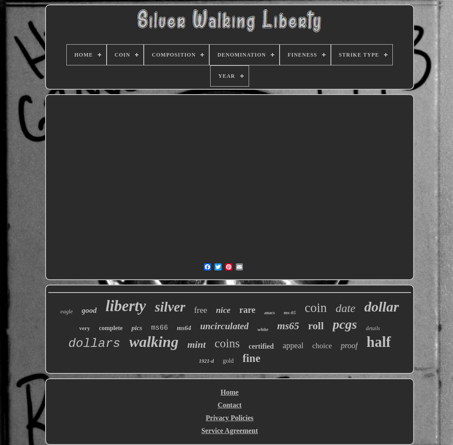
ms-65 (290, 312)
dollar (381, 307)
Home (230, 392)
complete (111, 328)
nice (223, 310)
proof (349, 345)
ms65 (288, 325)
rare (247, 310)
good (89, 310)
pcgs (345, 324)
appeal (293, 345)
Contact (230, 405)
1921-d (206, 361)
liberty (126, 306)
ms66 (159, 328)
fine (251, 358)
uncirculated (224, 326)
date (346, 308)
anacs (269, 312)
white (262, 329)
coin (316, 307)
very (84, 328)
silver (170, 307)
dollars (94, 343)
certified (261, 346)
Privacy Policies (229, 418)
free (200, 310)
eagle (66, 311)
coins (227, 343)
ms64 (184, 327)
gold (228, 361)
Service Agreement (229, 430)
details (373, 328)
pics (136, 327)
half (379, 342)
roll (316, 325)
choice (322, 346)
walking (153, 342)
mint (196, 344)
